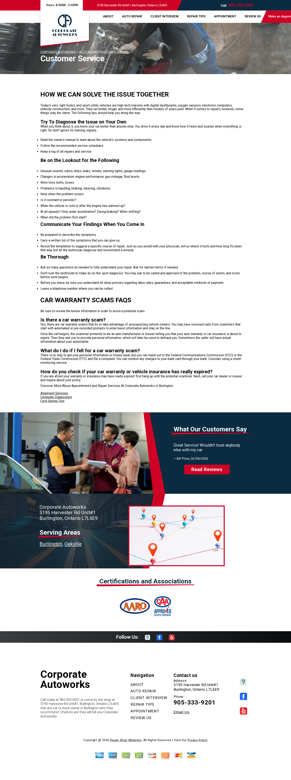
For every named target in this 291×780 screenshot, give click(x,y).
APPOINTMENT (225, 16)
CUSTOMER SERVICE (114, 52)
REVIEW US (253, 16)
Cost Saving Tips (52, 401)
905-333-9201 (241, 5)
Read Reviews (206, 469)
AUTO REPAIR (132, 16)
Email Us (181, 712)
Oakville (73, 544)
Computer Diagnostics (56, 397)
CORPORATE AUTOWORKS (58, 52)
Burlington (51, 544)
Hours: (61, 5)
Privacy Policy (197, 740)
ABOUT (108, 16)
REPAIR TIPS (196, 16)
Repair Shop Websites (125, 740)
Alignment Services (54, 393)
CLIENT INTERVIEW (165, 16)
